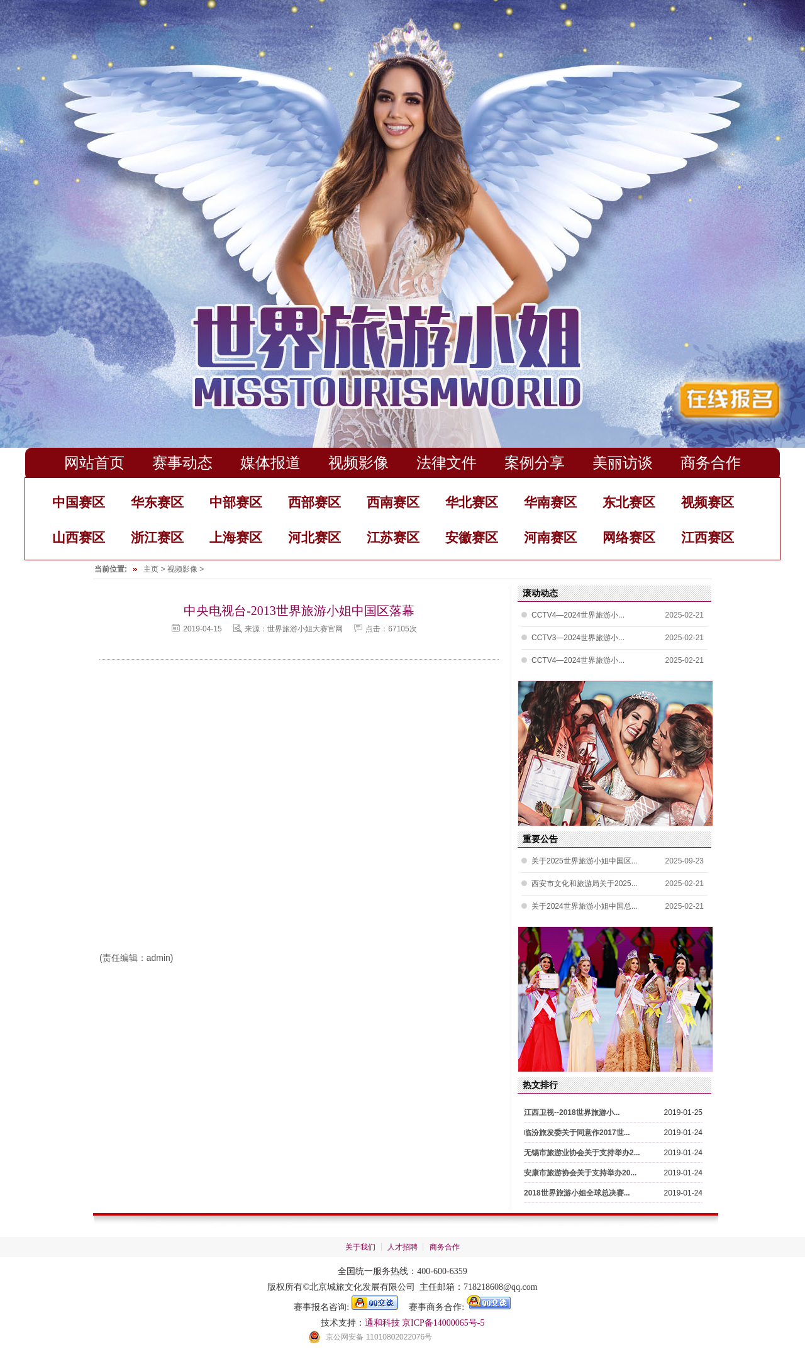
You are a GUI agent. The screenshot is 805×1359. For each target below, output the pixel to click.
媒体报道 (270, 462)
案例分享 (534, 462)
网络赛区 (628, 537)
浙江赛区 (157, 537)
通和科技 (382, 1323)
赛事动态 (182, 462)
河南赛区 (550, 537)
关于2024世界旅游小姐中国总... (584, 906)
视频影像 (358, 462)
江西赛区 (707, 537)
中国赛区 (78, 502)
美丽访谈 (622, 462)
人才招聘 (402, 1247)
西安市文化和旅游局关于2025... (584, 883)
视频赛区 (707, 502)
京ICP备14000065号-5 (443, 1323)
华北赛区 (471, 502)
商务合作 (710, 462)
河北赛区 (314, 537)
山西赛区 (78, 537)
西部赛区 (314, 502)
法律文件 (446, 462)
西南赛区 (393, 502)
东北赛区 (628, 502)
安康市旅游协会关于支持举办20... (580, 1172)
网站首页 (94, 462)
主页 (150, 569)
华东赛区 (157, 502)
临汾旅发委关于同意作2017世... (577, 1132)
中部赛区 (235, 502)
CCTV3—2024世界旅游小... (578, 637)
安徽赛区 (471, 537)
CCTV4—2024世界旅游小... (578, 615)
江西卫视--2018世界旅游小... (572, 1112)
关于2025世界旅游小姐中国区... (584, 861)
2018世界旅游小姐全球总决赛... (577, 1193)
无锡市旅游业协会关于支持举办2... (582, 1152)
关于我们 (360, 1247)
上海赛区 (235, 537)
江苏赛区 (393, 537)
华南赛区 (550, 502)
